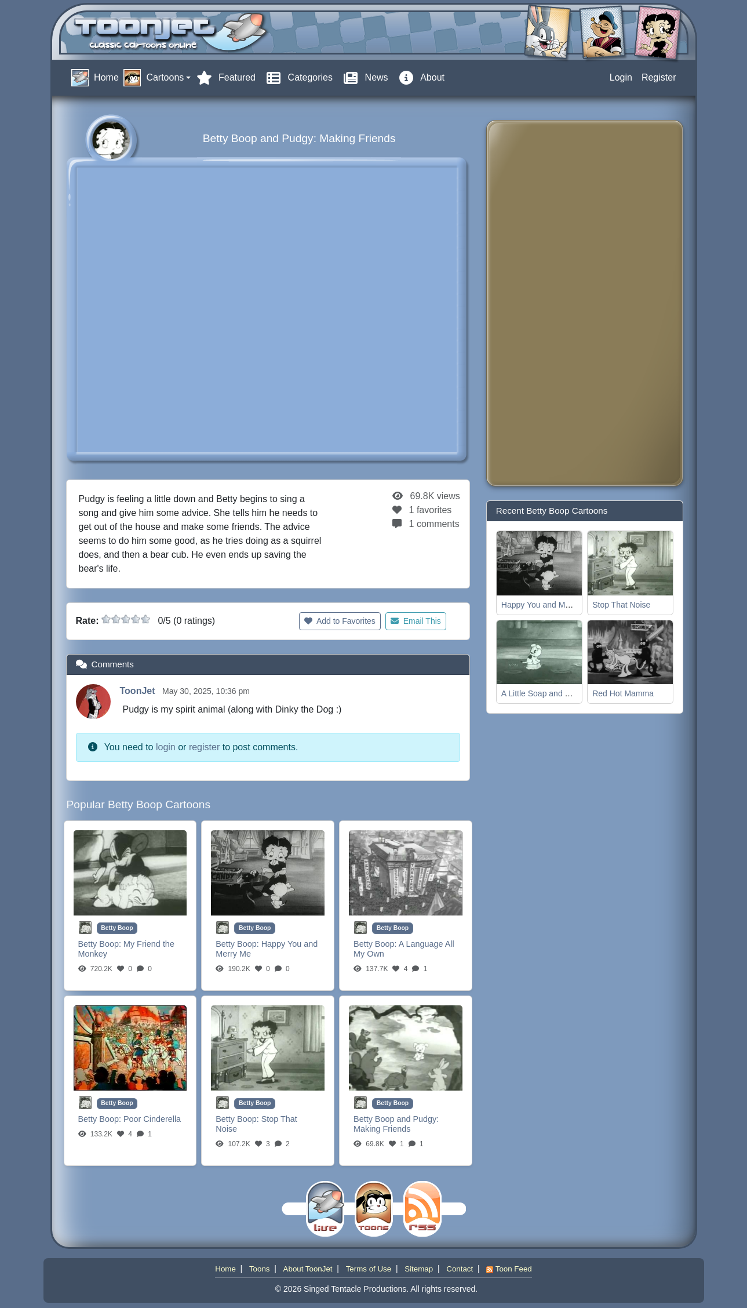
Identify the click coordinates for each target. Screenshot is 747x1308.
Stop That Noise (621, 604)
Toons (259, 1269)
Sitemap (419, 1269)
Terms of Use (369, 1269)
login (166, 747)
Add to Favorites (340, 621)
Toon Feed (508, 1269)
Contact (459, 1269)
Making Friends (382, 1128)
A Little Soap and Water (543, 693)
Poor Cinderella (152, 1119)
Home (225, 1269)
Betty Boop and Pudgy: (396, 1119)
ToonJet (139, 691)
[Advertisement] (541, 303)
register (204, 747)
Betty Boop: (100, 944)
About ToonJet (308, 1269)
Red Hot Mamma (623, 693)
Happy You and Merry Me (547, 604)
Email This (416, 621)
